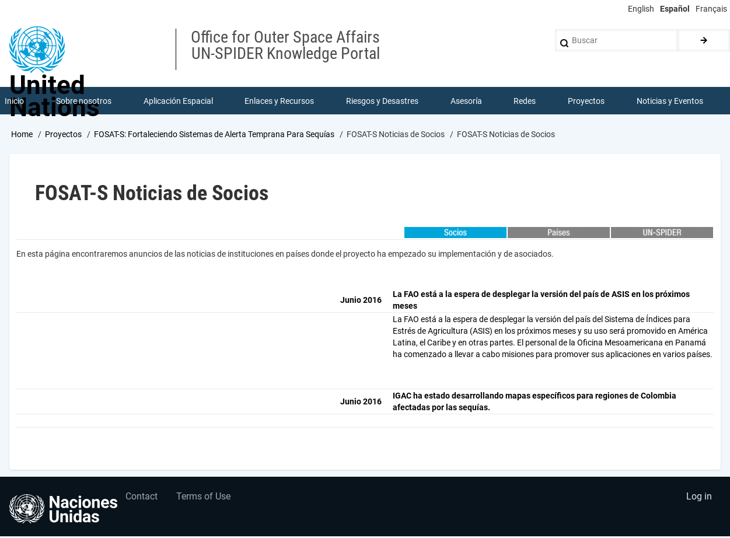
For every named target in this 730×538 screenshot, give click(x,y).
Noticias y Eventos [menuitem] (670, 101)
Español (675, 8)
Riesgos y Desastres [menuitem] (383, 101)
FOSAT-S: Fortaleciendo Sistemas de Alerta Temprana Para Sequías (214, 136)
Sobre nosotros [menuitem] (84, 101)
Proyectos (63, 136)
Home (22, 136)
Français (711, 8)
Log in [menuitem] (698, 500)
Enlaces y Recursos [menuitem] (280, 101)
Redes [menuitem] (525, 101)
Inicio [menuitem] (15, 101)
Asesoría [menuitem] (466, 101)
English (641, 8)
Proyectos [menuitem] (586, 101)
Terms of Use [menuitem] (206, 500)
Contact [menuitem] (143, 500)
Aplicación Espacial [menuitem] (178, 101)
